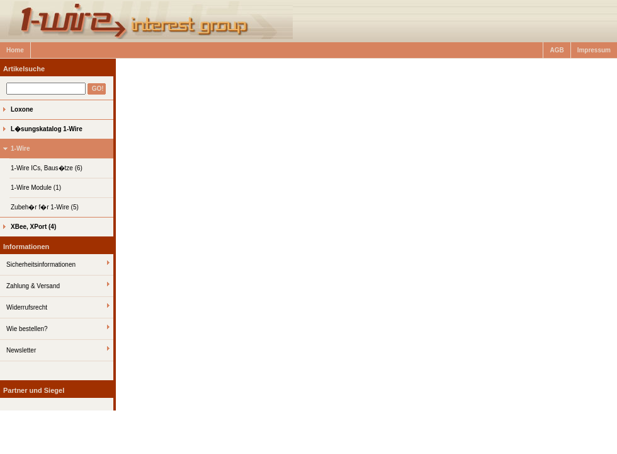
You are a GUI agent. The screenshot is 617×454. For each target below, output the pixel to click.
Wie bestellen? (27, 328)
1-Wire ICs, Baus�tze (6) (46, 168)
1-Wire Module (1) (36, 187)
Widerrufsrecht (26, 307)
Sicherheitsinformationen (41, 264)
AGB (556, 50)
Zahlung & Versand (33, 285)
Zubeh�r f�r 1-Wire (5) (45, 207)
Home (15, 50)
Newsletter (21, 350)
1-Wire (20, 148)
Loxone (22, 109)
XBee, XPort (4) (33, 226)
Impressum (594, 50)
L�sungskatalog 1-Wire (46, 128)
